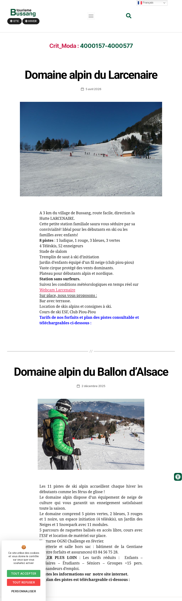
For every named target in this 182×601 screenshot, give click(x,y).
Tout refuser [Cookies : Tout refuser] (23, 582)
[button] (91, 16)
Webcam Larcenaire (57, 294)
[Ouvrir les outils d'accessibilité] (178, 477)
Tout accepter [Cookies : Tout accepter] (23, 573)
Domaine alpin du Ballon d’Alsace (91, 375)
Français (145, 3)
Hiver (31, 21)
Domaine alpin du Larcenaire (91, 79)
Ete (14, 21)
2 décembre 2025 (93, 390)
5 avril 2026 (93, 93)
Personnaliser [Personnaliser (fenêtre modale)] (23, 591)
